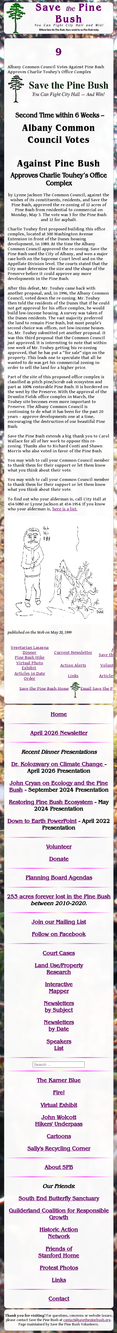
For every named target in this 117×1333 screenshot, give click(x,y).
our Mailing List (64, 922)
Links (73, 675)
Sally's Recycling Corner (58, 1148)
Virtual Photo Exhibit (29, 665)
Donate (58, 859)
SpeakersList (58, 1045)
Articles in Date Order (29, 676)
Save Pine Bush (68, 12)
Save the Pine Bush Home (44, 688)
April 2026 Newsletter (58, 733)
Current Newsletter (73, 652)
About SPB (59, 1167)
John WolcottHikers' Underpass (58, 1120)
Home (59, 714)
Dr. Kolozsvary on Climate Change (57, 764)
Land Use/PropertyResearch (59, 968)
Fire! (59, 1092)
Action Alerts (73, 665)
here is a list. (64, 509)
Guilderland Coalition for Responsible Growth (59, 1214)
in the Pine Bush (77, 896)
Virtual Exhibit (59, 1105)
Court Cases (59, 953)
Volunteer (58, 846)
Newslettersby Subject (59, 1006)
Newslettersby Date (59, 1025)
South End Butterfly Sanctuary (59, 1198)
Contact (59, 1298)
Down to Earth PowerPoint (41, 821)
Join (37, 922)
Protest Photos (59, 1267)
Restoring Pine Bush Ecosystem (51, 802)
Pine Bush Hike (29, 657)
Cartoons (59, 1136)
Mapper (59, 991)
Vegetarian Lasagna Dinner (30, 650)
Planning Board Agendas (59, 877)
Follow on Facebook (59, 934)
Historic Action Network (58, 1233)
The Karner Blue (59, 1080)
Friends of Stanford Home (58, 1252)
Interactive (59, 984)
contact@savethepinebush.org (87, 1320)
